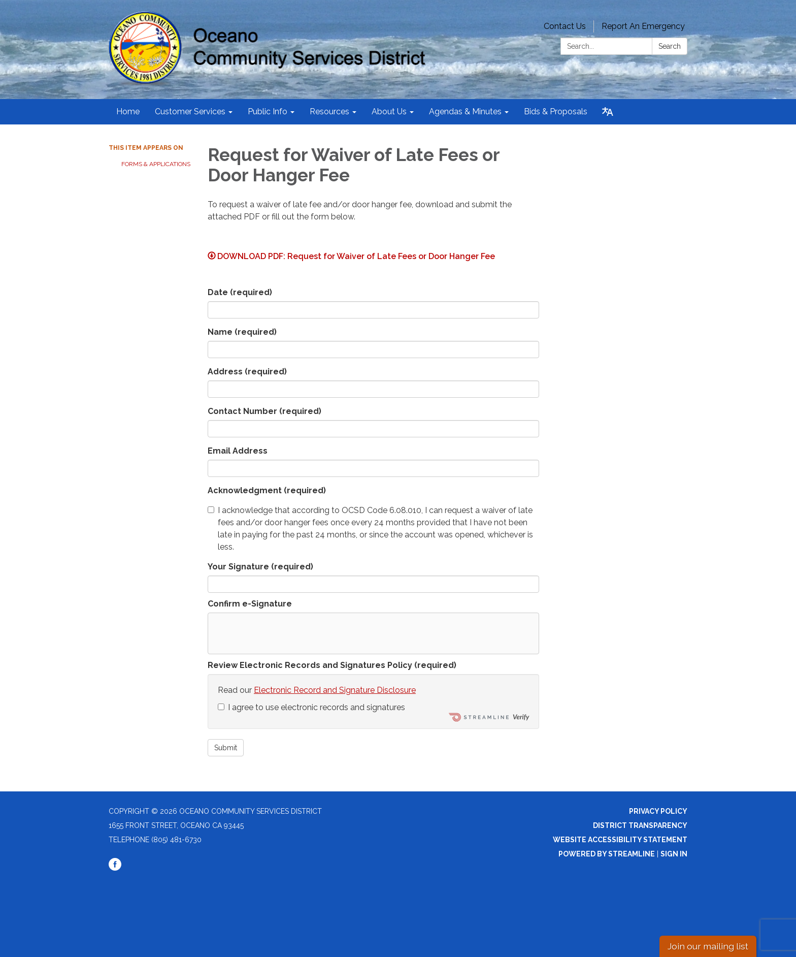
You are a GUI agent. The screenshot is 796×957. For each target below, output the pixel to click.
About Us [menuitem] (389, 111)
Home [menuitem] (128, 111)
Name (242, 332)
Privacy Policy (658, 811)
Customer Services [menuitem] (190, 111)
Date (240, 292)
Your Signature (260, 566)
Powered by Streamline (606, 854)
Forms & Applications (155, 164)
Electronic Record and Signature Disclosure (335, 690)
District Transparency (640, 825)
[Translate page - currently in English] (607, 111)
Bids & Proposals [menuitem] (555, 111)
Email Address (238, 451)
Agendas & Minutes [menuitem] (465, 111)
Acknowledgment (267, 490)
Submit (225, 748)
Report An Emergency (643, 26)
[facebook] (115, 868)
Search (669, 46)
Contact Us (565, 26)
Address (247, 371)
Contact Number (264, 411)
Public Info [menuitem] (267, 111)
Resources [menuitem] (329, 111)
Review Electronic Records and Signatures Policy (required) (332, 665)
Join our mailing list (708, 946)
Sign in (673, 854)
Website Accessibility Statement (620, 840)
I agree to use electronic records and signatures (311, 707)
